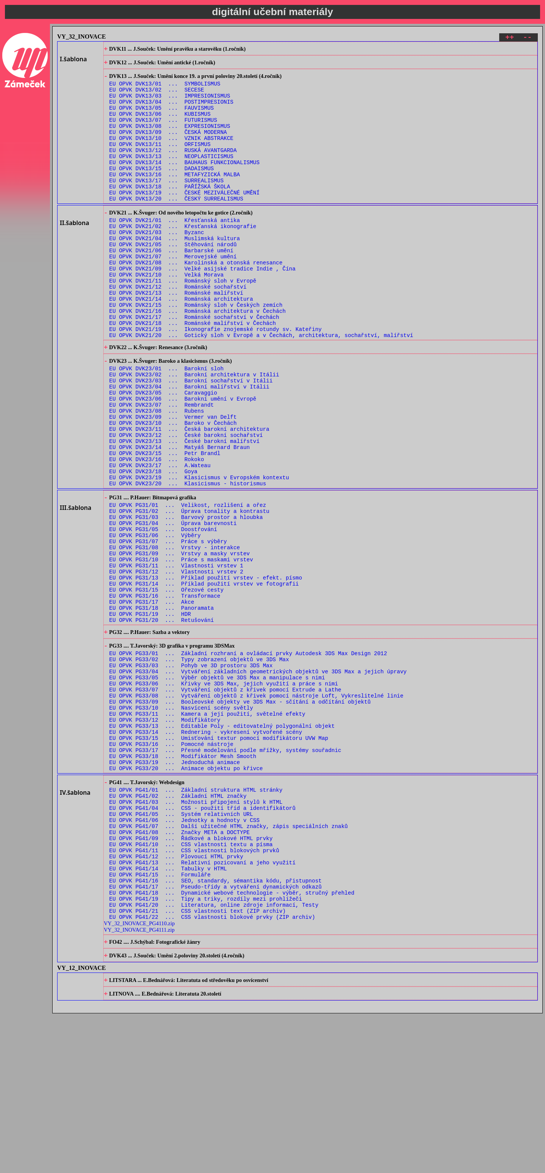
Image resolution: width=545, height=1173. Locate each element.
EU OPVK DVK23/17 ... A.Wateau (160, 538)
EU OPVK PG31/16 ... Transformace (165, 692)
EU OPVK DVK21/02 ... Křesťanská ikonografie (183, 257)
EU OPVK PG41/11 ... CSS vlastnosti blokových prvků (194, 991)
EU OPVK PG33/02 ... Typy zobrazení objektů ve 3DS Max (199, 765)
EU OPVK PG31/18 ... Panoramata (161, 706)
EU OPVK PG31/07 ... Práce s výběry (168, 627)
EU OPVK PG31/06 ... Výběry (155, 620)
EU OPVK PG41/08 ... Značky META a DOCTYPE (179, 969)
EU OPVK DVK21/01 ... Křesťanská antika (174, 249)
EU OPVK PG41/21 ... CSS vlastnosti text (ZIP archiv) (197, 1063)
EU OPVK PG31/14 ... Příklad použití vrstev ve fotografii (204, 678)
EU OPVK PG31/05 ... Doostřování (163, 613)
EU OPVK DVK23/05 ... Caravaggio (163, 452)
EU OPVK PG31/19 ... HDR (150, 714)
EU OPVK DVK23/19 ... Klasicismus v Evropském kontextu (199, 553)
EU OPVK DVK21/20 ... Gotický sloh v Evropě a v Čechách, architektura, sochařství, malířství (261, 386)
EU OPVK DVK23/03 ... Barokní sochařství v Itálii (191, 438)
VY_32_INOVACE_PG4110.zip (139, 1077)
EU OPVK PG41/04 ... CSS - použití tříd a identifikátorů (202, 941)
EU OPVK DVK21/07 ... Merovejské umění (173, 293)
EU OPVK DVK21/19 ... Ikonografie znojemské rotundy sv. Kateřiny (215, 379)
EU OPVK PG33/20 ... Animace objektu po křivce (186, 895)
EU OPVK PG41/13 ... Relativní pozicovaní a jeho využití (202, 1005)
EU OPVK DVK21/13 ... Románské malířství (176, 336)
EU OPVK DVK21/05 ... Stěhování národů (173, 278)
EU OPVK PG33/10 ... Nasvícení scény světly (181, 823)
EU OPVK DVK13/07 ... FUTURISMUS (163, 132)
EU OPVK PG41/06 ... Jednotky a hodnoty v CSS (184, 955)
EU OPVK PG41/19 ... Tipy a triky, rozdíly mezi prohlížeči (205, 1048)
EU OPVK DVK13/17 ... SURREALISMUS (166, 204)
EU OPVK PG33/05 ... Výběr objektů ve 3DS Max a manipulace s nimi (217, 787)
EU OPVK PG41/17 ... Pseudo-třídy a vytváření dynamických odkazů (215, 1034)
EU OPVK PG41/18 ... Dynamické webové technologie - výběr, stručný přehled (232, 1041)
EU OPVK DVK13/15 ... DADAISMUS (161, 189)
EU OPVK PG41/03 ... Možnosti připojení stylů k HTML (196, 933)
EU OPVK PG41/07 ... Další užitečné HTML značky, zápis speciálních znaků (228, 962)
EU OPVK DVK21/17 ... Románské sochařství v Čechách (194, 364)
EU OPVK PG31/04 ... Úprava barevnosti (173, 606)
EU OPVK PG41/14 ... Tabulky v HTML (168, 1012)
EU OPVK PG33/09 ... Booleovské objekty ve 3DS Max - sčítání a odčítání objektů (240, 816)
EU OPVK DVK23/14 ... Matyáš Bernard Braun (179, 517)
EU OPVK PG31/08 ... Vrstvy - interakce (174, 635)
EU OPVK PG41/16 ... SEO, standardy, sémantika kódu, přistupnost (215, 1027)
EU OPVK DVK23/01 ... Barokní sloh (166, 423)
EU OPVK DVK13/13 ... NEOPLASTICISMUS (171, 175)
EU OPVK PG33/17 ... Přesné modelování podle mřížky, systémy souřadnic (225, 873)
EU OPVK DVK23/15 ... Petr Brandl (165, 524)
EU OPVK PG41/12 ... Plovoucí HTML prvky (176, 998)
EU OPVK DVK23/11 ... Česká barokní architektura (189, 495)
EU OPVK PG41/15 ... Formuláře (160, 1020)
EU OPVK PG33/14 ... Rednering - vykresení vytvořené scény (205, 852)
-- (527, 38)
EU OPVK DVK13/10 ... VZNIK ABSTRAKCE (171, 153)
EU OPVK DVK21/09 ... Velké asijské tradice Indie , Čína (202, 307)
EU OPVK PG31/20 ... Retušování (161, 721)
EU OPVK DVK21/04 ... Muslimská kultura (174, 271)
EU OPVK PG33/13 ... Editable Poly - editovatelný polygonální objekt (222, 844)
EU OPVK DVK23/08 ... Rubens (156, 474)
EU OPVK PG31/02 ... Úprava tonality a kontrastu (189, 591)
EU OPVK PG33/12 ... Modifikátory (165, 837)
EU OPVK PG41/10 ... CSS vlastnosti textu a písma (191, 984)
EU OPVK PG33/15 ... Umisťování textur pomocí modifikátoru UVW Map (219, 859)
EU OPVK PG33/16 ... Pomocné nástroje (171, 866)
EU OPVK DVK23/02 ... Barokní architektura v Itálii (194, 431)
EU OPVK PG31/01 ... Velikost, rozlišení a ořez (187, 584)
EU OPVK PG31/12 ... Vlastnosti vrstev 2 (176, 663)
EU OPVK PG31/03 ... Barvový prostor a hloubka (186, 599)
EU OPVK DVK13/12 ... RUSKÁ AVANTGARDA (173, 168)
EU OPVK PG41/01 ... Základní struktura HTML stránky (196, 919)
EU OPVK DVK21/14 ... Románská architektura (181, 343)
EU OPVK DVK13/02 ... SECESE (156, 96)
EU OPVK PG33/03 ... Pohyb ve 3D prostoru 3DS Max (191, 773)
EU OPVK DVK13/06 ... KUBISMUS (160, 125)
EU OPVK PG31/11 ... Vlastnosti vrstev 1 (176, 656)
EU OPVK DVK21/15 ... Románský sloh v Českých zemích (196, 350)
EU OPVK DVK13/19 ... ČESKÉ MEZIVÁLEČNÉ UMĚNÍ (184, 218)
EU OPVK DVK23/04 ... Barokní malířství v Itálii (189, 445)
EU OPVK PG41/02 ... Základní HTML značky (178, 926)
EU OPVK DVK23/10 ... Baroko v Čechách (173, 488)
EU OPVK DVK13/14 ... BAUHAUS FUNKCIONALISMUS (184, 182)
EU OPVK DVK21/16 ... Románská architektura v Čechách (197, 357)
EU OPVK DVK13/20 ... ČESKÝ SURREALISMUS (176, 225)
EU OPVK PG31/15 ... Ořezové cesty (166, 685)
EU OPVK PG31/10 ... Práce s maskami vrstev (181, 649)
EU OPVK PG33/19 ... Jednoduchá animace (174, 888)
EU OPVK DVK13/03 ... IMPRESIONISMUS (169, 103)
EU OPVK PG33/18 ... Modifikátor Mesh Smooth (183, 880)
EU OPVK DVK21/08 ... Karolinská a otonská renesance (196, 300)
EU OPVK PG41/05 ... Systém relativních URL (181, 948)
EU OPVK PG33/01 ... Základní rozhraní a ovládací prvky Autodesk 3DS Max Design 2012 (248, 758)
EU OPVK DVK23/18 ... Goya (153, 546)
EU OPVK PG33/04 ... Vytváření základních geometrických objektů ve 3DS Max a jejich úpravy (258, 780)
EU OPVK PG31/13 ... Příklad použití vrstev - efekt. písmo (205, 670)
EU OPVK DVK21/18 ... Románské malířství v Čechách (192, 372)
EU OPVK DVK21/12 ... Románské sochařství (178, 328)
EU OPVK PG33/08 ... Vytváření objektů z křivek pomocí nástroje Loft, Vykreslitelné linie (256, 809)
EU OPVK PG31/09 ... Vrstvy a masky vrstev (179, 642)
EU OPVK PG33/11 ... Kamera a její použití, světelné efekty (207, 830)
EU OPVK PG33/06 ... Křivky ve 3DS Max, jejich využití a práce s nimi (223, 794)
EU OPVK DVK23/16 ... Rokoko (156, 531)
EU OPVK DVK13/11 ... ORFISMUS (160, 161)
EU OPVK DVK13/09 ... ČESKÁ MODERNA (168, 146)
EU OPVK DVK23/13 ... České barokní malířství (184, 510)
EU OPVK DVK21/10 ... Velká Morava (166, 314)
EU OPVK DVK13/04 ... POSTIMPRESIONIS (171, 110)
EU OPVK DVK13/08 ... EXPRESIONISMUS (169, 139)
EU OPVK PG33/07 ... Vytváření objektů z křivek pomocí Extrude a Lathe (225, 801)
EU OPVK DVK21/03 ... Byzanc (156, 264)
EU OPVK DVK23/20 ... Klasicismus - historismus (187, 560)
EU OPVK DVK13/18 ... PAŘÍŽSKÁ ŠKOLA (169, 211)
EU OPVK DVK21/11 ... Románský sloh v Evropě (183, 321)
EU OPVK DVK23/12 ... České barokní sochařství (186, 502)
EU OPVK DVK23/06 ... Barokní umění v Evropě (183, 459)
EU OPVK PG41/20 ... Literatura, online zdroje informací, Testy (214, 1056)
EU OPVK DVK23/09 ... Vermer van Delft (173, 481)
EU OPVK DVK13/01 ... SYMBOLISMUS (165, 89)
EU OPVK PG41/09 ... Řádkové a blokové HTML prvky (191, 976)
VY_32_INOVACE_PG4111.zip (139, 1083)
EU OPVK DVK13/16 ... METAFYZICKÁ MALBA (174, 196)
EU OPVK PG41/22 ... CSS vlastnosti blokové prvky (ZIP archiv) (212, 1070)
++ (509, 38)
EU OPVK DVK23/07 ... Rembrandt (161, 467)
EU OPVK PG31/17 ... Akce (152, 699)
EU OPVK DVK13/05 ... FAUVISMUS (161, 117)
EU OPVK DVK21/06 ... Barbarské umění (171, 285)
